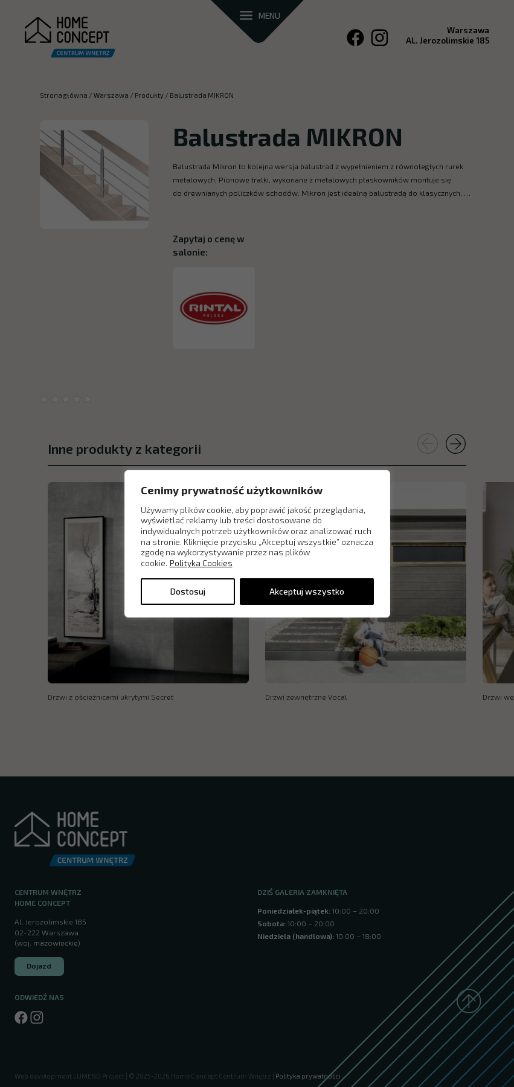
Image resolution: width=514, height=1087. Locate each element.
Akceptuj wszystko (306, 591)
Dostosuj (187, 591)
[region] (257, 543)
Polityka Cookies (201, 563)
